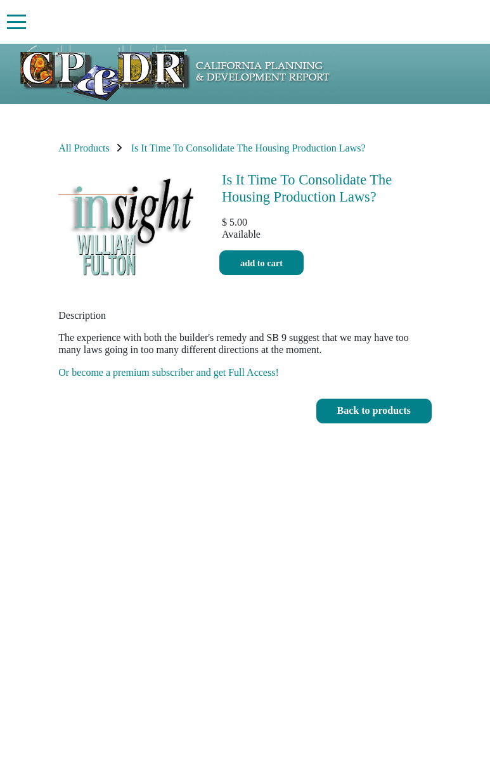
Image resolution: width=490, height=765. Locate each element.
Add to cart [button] (261, 262)
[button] (374, 411)
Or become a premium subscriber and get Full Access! (168, 372)
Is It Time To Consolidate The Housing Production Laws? (248, 148)
